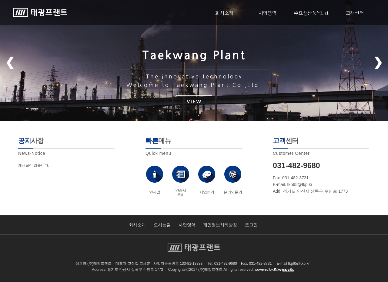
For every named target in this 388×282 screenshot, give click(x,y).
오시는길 (162, 224)
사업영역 (268, 13)
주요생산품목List (311, 13)
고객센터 (355, 13)
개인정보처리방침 (220, 224)
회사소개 (224, 13)
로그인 (251, 224)
